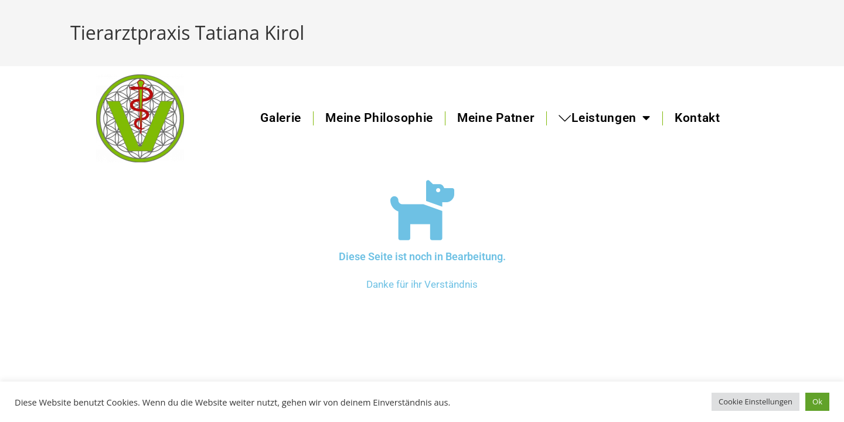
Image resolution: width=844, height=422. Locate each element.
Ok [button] (817, 401)
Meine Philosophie (379, 118)
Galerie (280, 118)
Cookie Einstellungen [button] (755, 401)
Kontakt (697, 118)
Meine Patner (496, 118)
